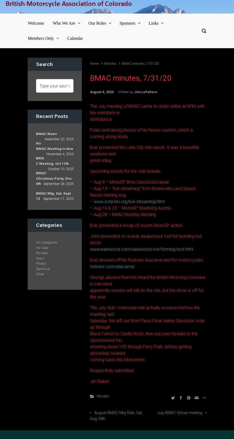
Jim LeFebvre (145, 92)
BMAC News (46, 134)
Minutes (110, 63)
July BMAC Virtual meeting (179, 413)
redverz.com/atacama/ (112, 266)
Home (94, 63)
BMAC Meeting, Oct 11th (52, 161)
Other (40, 274)
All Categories (46, 242)
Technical (43, 269)
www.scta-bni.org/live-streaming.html (129, 201)
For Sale (42, 248)
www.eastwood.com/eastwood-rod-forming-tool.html (141, 249)
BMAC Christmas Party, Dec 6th (54, 178)
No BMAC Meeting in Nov (54, 146)
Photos (41, 264)
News (40, 258)
